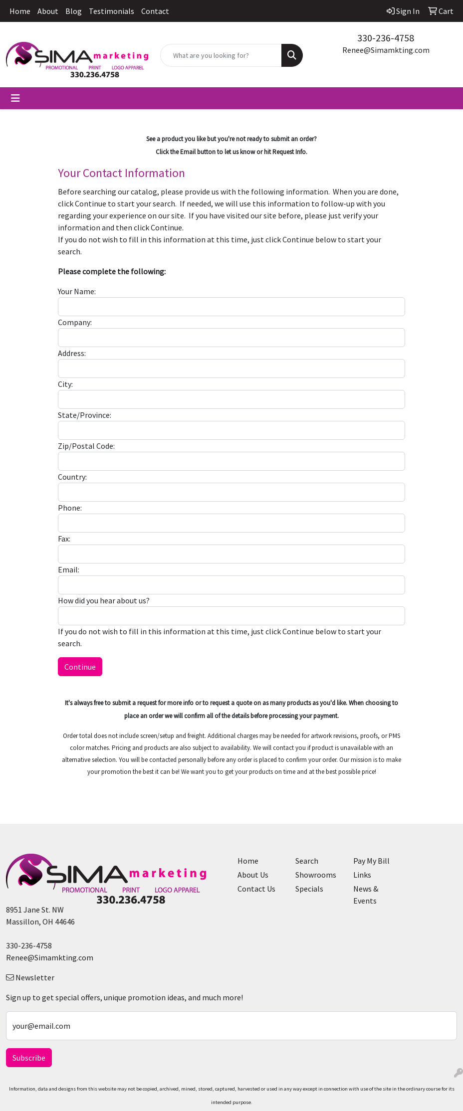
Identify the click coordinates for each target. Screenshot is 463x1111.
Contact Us (256, 889)
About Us (252, 875)
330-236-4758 (385, 37)
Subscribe (28, 1058)
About (47, 11)
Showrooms (315, 875)
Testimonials (111, 11)
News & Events (365, 895)
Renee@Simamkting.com (386, 50)
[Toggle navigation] (15, 98)
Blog (73, 11)
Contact (155, 11)
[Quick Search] (220, 55)
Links (362, 875)
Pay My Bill (371, 861)
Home (19, 11)
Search (306, 861)
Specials (309, 889)
